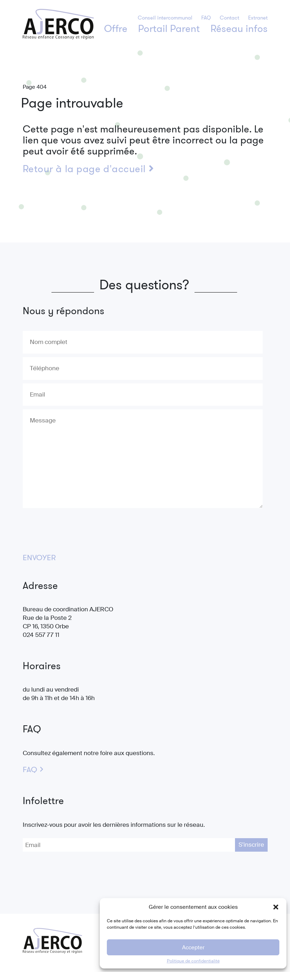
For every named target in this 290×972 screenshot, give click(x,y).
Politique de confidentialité (193, 961)
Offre (115, 29)
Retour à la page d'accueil (88, 169)
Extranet (258, 18)
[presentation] (77, 528)
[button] (275, 907)
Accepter (193, 947)
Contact (229, 18)
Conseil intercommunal (165, 18)
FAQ (206, 18)
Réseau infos (239, 29)
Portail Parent (169, 29)
